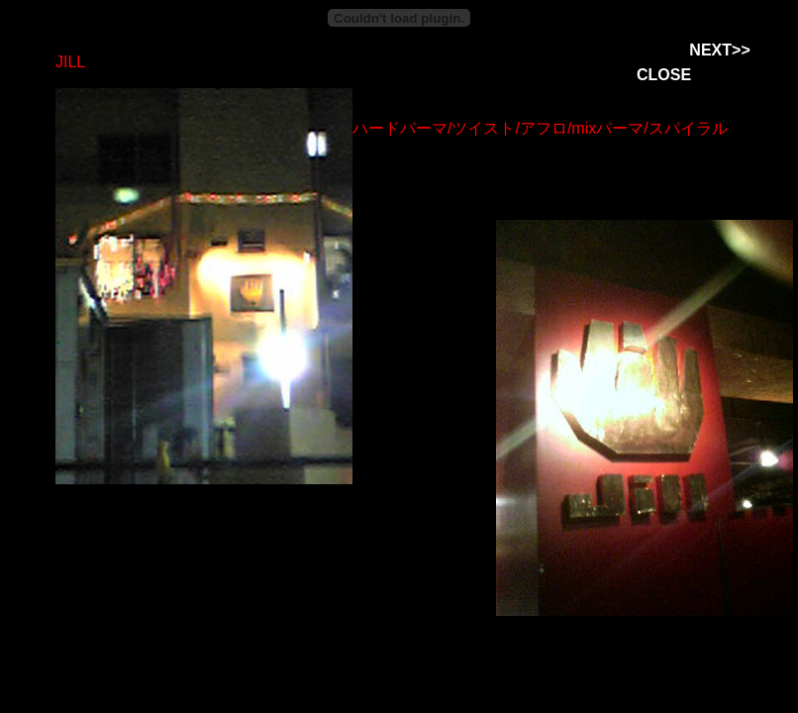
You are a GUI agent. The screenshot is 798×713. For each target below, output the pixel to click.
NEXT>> (719, 50)
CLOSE (664, 74)
